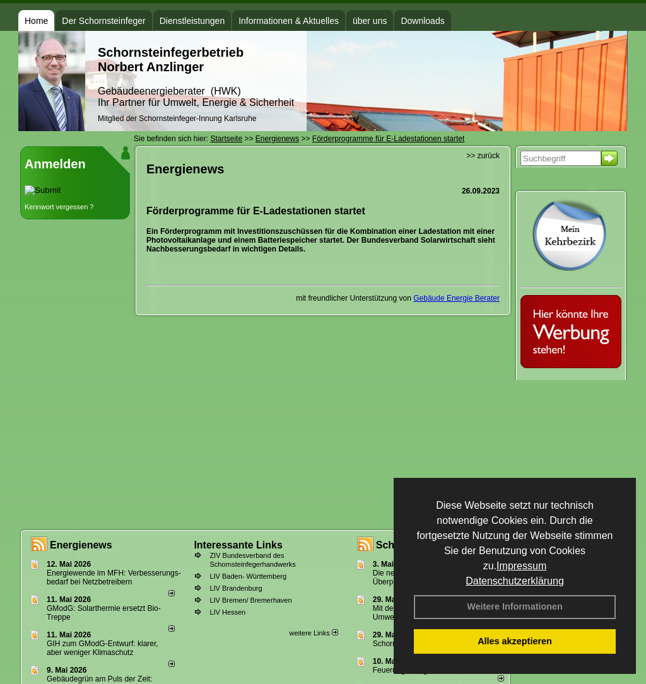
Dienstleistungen (192, 21)
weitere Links (313, 633)
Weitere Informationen (515, 606)
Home (36, 21)
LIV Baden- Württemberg (247, 576)
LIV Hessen (227, 612)
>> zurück (483, 155)
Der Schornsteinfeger (103, 21)
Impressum (521, 565)
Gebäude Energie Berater (456, 298)
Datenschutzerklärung (515, 581)
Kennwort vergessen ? (59, 207)
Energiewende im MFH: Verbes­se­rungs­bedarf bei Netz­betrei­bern (114, 577)
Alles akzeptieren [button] (515, 641)
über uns (370, 21)
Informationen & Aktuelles (288, 21)
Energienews (81, 545)
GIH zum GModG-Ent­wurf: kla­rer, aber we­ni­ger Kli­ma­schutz (102, 648)
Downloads (422, 21)
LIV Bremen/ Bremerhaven (250, 600)
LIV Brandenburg (235, 588)
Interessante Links (238, 545)
